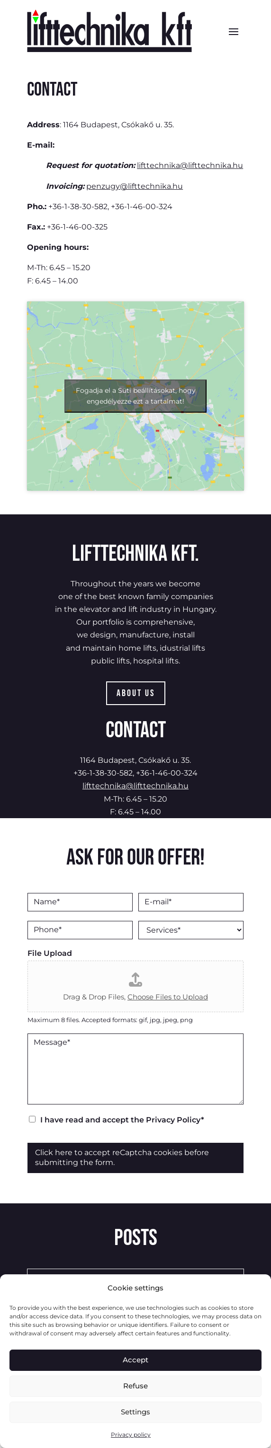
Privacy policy (131, 1434)
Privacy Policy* (175, 1119)
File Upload (49, 953)
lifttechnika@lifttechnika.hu (190, 165)
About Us (136, 693)
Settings (135, 1411)
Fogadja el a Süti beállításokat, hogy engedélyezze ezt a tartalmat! (136, 396)
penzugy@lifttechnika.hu (134, 186)
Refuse (135, 1385)
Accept (135, 1359)
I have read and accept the (122, 1119)
